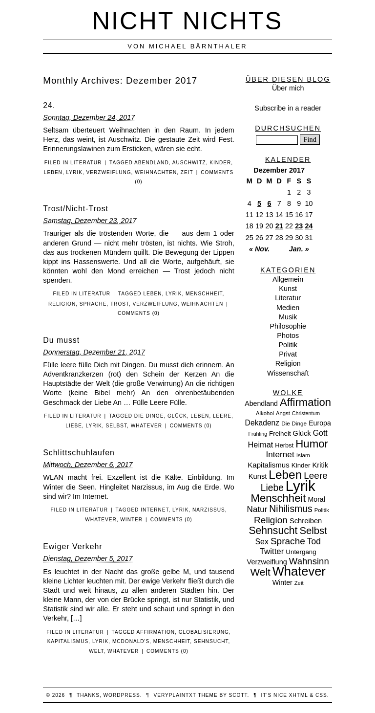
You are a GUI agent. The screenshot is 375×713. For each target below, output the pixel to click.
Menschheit (204, 293)
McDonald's (130, 641)
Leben (53, 172)
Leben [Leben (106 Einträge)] (285, 474)
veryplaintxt (175, 695)
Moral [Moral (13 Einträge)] (316, 499)
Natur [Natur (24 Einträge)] (257, 509)
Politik (287, 345)
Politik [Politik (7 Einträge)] (321, 510)
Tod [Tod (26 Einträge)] (314, 541)
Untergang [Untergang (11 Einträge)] (301, 552)
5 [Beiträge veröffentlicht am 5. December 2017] (259, 203)
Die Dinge (149, 416)
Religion (62, 304)
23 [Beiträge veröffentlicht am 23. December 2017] (299, 226)
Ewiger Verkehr (72, 546)
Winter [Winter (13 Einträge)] (282, 582)
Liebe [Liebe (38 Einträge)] (272, 488)
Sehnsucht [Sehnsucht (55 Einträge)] (273, 530)
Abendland (151, 162)
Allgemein (287, 279)
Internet (154, 509)
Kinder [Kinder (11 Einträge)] (301, 465)
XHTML (298, 695)
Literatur (86, 162)
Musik (288, 317)
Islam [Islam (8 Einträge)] (303, 455)
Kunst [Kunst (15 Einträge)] (258, 476)
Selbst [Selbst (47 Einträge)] (313, 530)
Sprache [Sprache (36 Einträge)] (288, 541)
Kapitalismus (68, 641)
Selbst (116, 425)
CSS (321, 695)
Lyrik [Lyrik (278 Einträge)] (300, 486)
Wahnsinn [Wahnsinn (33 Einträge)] (309, 561)
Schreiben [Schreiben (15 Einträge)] (306, 521)
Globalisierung (204, 632)
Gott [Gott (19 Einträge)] (320, 433)
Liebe (73, 425)
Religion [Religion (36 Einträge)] (271, 520)
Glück (177, 416)
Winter (131, 519)
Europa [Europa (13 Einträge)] (320, 423)
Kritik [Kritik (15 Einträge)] (320, 465)
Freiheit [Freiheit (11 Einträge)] (280, 433)
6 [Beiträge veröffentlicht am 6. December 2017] (269, 203)
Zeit (187, 172)
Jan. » (299, 249)
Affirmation (156, 632)
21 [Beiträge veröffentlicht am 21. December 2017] (279, 226)
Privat (288, 354)
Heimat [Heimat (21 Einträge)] (260, 444)
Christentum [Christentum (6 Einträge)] (306, 413)
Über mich (288, 88)
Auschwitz (189, 162)
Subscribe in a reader (287, 108)
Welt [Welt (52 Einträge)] (260, 572)
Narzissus (208, 509)
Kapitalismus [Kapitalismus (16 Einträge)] (269, 465)
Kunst (288, 288)
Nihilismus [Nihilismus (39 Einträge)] (290, 508)
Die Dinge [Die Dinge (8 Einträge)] (294, 423)
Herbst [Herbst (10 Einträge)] (284, 445)
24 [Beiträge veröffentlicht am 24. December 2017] (309, 226)
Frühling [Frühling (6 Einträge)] (258, 434)
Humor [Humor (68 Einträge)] (311, 444)
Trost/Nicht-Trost (75, 208)
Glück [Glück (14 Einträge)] (302, 433)
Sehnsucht (211, 641)
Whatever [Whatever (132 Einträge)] (299, 571)
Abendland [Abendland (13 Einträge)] (261, 403)
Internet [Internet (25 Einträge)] (280, 454)
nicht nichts (187, 21)
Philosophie (288, 326)
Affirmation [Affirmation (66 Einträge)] (305, 402)
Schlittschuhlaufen (78, 452)
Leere (222, 416)
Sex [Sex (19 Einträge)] (261, 541)
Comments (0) (139, 313)
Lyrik (74, 172)
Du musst (61, 340)
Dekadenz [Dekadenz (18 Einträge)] (262, 423)
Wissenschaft (288, 373)
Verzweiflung (108, 172)
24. (49, 105)
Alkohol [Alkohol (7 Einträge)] (265, 413)
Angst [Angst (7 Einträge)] (283, 413)
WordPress (122, 695)
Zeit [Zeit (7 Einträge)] (299, 583)
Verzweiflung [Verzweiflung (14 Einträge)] (267, 562)
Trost (119, 304)
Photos (288, 335)
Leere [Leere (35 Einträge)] (315, 475)
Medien (287, 308)
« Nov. (259, 249)
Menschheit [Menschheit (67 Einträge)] (278, 498)
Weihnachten (156, 172)
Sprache (93, 304)
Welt (96, 651)
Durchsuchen (288, 128)
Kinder (220, 162)
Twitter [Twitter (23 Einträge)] (272, 551)
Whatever (146, 425)
